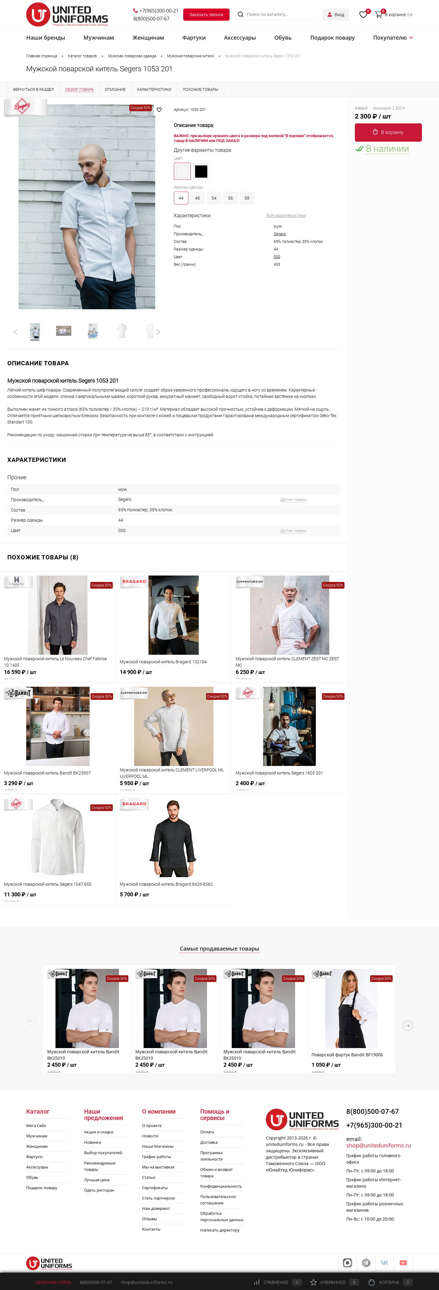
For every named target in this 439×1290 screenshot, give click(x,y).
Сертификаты (155, 1189)
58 (246, 198)
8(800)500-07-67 (151, 18)
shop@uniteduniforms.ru (378, 1146)
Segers (280, 234)
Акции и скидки (98, 1133)
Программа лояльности (211, 1157)
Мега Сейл (36, 1126)
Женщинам (37, 1147)
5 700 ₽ (174, 899)
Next (408, 1027)
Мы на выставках (158, 1168)
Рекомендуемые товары (100, 1167)
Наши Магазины (158, 1147)
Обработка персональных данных (222, 1218)
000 (277, 256)
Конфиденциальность (221, 1187)
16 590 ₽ (58, 676)
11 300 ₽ (58, 899)
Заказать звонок (206, 14)
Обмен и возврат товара (216, 1174)
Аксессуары (37, 1168)
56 (230, 198)
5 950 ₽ (173, 788)
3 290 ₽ (58, 788)
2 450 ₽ (87, 1070)
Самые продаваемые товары (219, 949)
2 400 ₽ (289, 788)
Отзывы (149, 1220)
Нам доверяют (156, 1209)
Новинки (92, 1143)
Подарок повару (41, 1189)
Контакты (151, 1230)
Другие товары (293, 500)
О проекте (152, 1126)
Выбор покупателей (103, 1154)
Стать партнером (158, 1199)
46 (197, 198)
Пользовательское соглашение (218, 1201)
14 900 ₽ (173, 676)
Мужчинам (37, 1137)
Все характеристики (286, 215)
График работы (156, 1158)
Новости (150, 1137)
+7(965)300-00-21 (156, 10)
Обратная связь (48, 1282)
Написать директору (220, 1231)
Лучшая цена (96, 1181)
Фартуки (34, 1158)
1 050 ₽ (351, 1070)
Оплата (207, 1133)
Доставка (209, 1143)
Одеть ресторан (99, 1191)
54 (214, 198)
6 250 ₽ (289, 676)
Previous (31, 1022)
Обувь (32, 1178)
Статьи (148, 1178)
